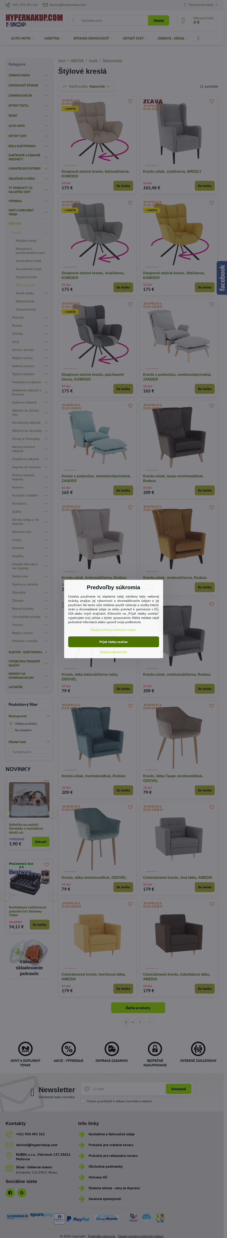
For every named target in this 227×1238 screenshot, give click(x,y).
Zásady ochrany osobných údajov (113, 630)
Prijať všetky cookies (113, 642)
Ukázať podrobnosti (113, 652)
